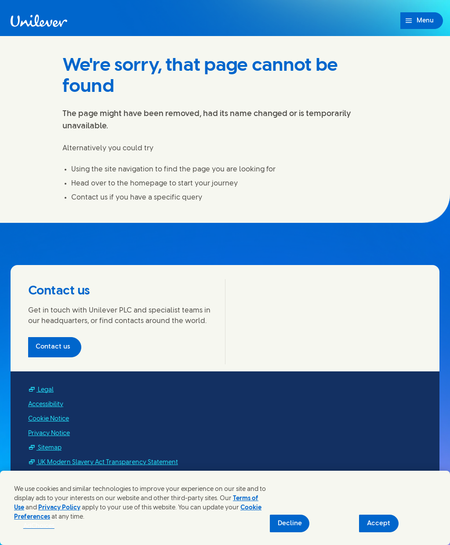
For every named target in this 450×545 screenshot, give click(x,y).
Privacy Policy (59, 508)
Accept (378, 523)
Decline (290, 523)
